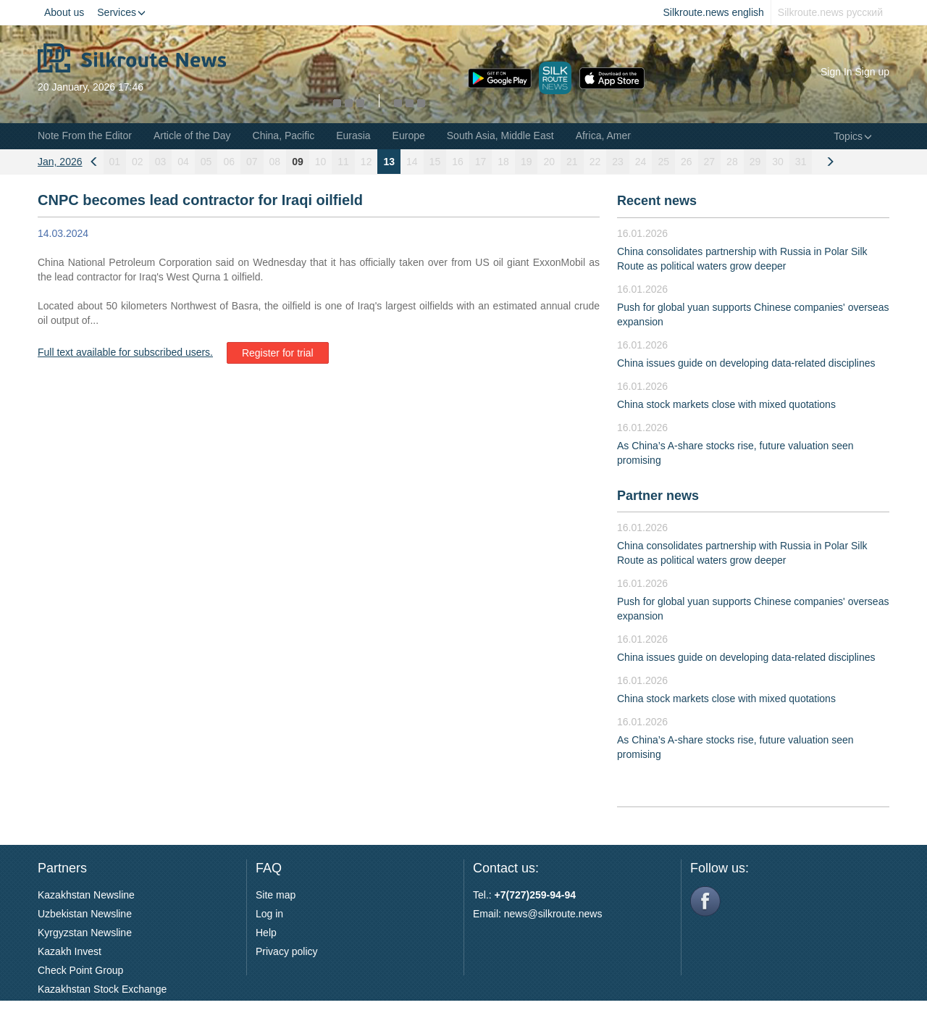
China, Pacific (284, 135)
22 (595, 161)
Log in (269, 914)
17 (481, 161)
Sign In (836, 72)
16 (458, 161)
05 (206, 161)
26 (686, 161)
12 (366, 161)
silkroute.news (570, 914)
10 (321, 161)
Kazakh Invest (69, 951)
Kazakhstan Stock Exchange (102, 989)
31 (801, 161)
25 (663, 161)
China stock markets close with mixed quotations (726, 404)
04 (183, 161)
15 (435, 161)
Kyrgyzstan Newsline (85, 932)
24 (641, 161)
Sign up (872, 72)
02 (137, 161)
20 (549, 161)
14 (412, 161)
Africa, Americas (612, 135)
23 (618, 161)
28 (732, 161)
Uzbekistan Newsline (85, 914)
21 (572, 161)
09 (297, 161)
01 (115, 161)
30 (778, 161)
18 (503, 161)
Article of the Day (192, 135)
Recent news (657, 200)
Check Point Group (80, 970)
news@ (521, 914)
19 (526, 161)
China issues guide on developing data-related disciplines (746, 363)
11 (343, 161)
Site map (275, 895)
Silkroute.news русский (830, 12)
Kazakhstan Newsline (86, 895)
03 (161, 161)
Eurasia (353, 135)
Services (121, 12)
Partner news (658, 495)
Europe (409, 135)
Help (266, 932)
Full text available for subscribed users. (125, 352)
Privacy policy (287, 951)
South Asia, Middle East (500, 135)
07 (252, 161)
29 (755, 161)
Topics (853, 136)
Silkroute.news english (713, 12)
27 (710, 161)
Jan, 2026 (60, 161)
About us (64, 12)
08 (275, 161)
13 (389, 161)
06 (229, 161)
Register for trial (278, 353)
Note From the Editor (85, 135)
